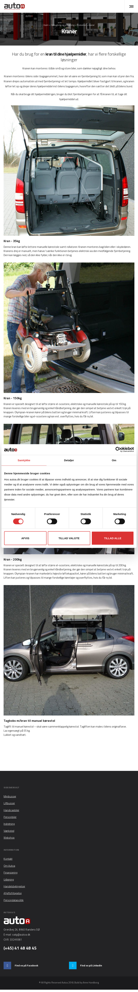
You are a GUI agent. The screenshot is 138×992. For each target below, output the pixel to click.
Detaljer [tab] (69, 460)
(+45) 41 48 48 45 (20, 950)
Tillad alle (112, 538)
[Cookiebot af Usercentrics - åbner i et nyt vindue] (118, 449)
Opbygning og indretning (62, 26)
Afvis (25, 538)
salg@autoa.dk (21, 937)
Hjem (46, 26)
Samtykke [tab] (24, 460)
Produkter (81, 26)
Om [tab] (114, 460)
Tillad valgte (68, 538)
